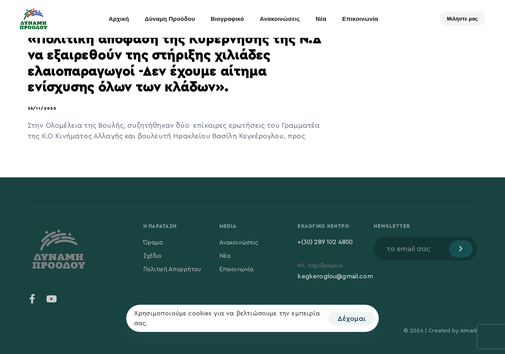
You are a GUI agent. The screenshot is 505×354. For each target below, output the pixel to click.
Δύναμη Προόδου (170, 18)
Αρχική (118, 18)
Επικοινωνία (360, 18)
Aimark (468, 331)
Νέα (321, 18)
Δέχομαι (351, 318)
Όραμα (153, 243)
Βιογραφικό (227, 18)
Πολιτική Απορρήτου (172, 269)
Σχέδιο (152, 256)
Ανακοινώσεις (280, 18)
